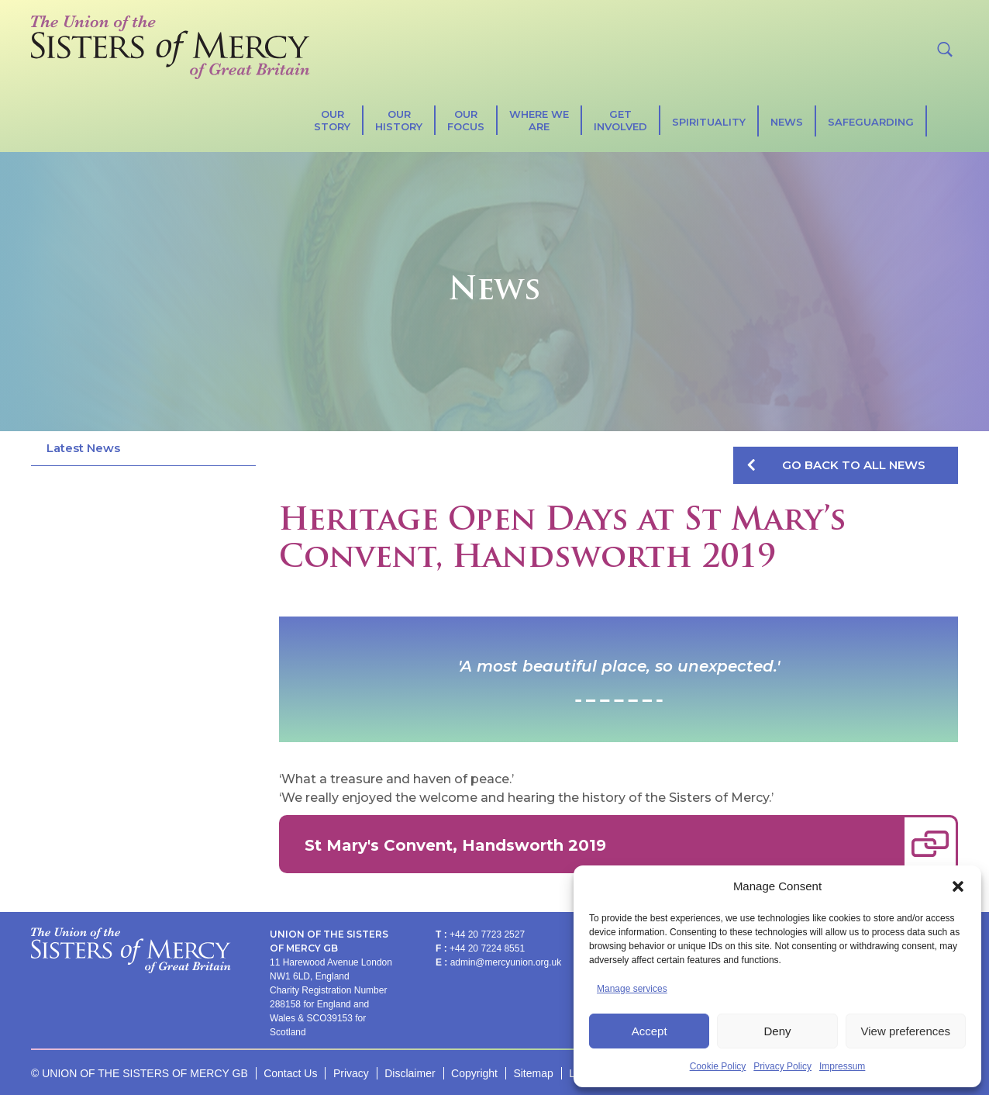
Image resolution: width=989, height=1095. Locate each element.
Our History (398, 120)
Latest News (83, 447)
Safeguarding (871, 122)
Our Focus (465, 120)
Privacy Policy (782, 1066)
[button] (958, 886)
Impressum (842, 1066)
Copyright (474, 1073)
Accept (649, 1031)
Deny (777, 1031)
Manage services (632, 988)
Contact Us (290, 1073)
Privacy (351, 1073)
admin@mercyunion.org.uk (506, 962)
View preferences (906, 1031)
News (786, 122)
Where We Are (539, 120)
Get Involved (620, 120)
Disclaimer (409, 1073)
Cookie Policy (718, 1066)
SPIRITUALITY (709, 122)
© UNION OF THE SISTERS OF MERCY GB (139, 1073)
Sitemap (533, 1073)
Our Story (332, 120)
